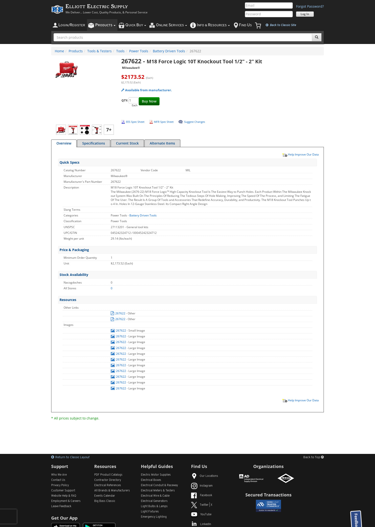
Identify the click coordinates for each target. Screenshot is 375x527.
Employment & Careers (66, 501)
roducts (105, 25)
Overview (63, 143)
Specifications (93, 143)
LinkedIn (201, 524)
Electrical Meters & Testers (158, 490)
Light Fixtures (150, 511)
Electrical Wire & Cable (155, 496)
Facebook (201, 495)
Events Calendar (104, 496)
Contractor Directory (107, 480)
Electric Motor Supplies (156, 474)
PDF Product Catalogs (108, 474)
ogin (71, 25)
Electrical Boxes (151, 480)
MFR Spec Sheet (164, 122)
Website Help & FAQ (63, 496)
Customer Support (63, 490)
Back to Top (313, 457)
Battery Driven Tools (169, 51)
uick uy (135, 25)
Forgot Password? (310, 6)
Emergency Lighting (154, 517)
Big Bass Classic (104, 501)
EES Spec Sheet (135, 122)
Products (76, 51)
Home (59, 51)
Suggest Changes (194, 122)
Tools (120, 51)
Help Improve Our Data (300, 154)
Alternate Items (162, 143)
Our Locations (204, 476)
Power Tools (138, 51)
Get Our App (64, 518)
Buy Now (149, 101)
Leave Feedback (61, 506)
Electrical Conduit (159, 485)
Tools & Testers (99, 51)
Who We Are (59, 474)
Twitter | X (201, 505)
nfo (213, 25)
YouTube (201, 514)
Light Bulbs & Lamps (154, 506)
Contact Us (58, 480)
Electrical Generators (154, 501)
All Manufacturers (112, 490)
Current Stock (127, 143)
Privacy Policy (60, 485)
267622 (118, 313)
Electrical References (107, 485)
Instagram (202, 485)
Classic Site (281, 25)
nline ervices (171, 25)
